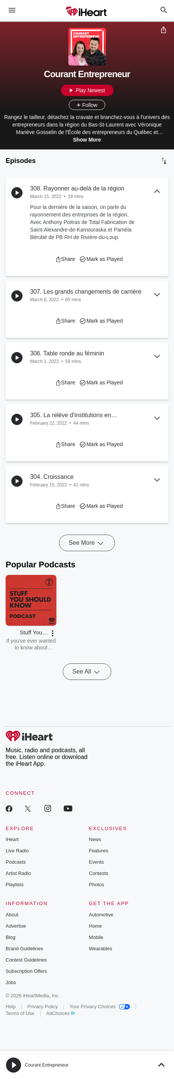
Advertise (16, 926)
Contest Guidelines (26, 960)
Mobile (96, 937)
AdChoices (60, 1013)
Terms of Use (20, 1013)
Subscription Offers (26, 971)
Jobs (11, 982)
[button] (65, 259)
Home (95, 926)
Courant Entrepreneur (46, 1065)
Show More (87, 140)
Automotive (101, 914)
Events (96, 862)
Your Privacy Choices (100, 1006)
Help (11, 1006)
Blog (10, 937)
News (95, 839)
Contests (98, 873)
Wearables (100, 948)
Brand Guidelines (24, 948)
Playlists (15, 884)
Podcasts (16, 862)
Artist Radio (18, 873)
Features (98, 850)
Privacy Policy (42, 1006)
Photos (96, 884)
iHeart (12, 839)
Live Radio (17, 850)
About (12, 914)
